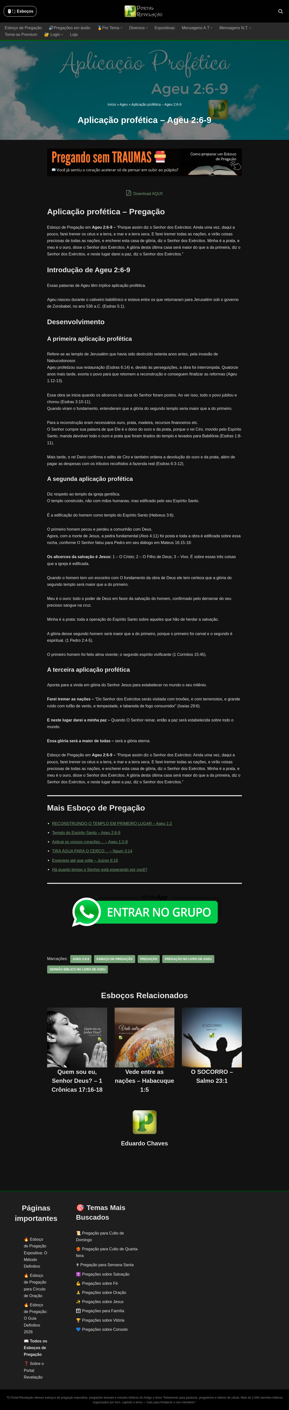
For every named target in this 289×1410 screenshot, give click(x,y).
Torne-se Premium (21, 34)
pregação (148, 959)
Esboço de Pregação (23, 28)
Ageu (124, 104)
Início (112, 104)
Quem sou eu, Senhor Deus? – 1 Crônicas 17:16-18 (77, 1080)
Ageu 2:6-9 (80, 959)
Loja (73, 34)
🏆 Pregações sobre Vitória (100, 1320)
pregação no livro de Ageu (187, 959)
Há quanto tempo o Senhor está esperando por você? (99, 869)
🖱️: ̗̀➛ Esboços (20, 11)
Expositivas (164, 28)
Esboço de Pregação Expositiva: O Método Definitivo (35, 1252)
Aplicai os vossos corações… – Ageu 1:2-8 (89, 842)
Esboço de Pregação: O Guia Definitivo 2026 (35, 1318)
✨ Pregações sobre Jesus (100, 1302)
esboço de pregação (114, 959)
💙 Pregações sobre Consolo (102, 1329)
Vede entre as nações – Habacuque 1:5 (144, 1080)
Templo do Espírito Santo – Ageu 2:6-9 (86, 833)
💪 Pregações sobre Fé (97, 1283)
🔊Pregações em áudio (69, 28)
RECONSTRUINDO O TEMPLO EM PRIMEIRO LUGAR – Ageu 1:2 (111, 823)
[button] (121, 28)
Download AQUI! (144, 193)
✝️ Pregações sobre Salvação (102, 1274)
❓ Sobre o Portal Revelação (34, 1370)
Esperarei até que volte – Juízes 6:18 (85, 860)
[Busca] (280, 11)
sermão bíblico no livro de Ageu (77, 969)
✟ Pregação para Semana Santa (105, 1265)
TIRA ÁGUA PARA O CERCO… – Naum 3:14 (92, 851)
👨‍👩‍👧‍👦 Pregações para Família (100, 1311)
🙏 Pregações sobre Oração (101, 1292)
